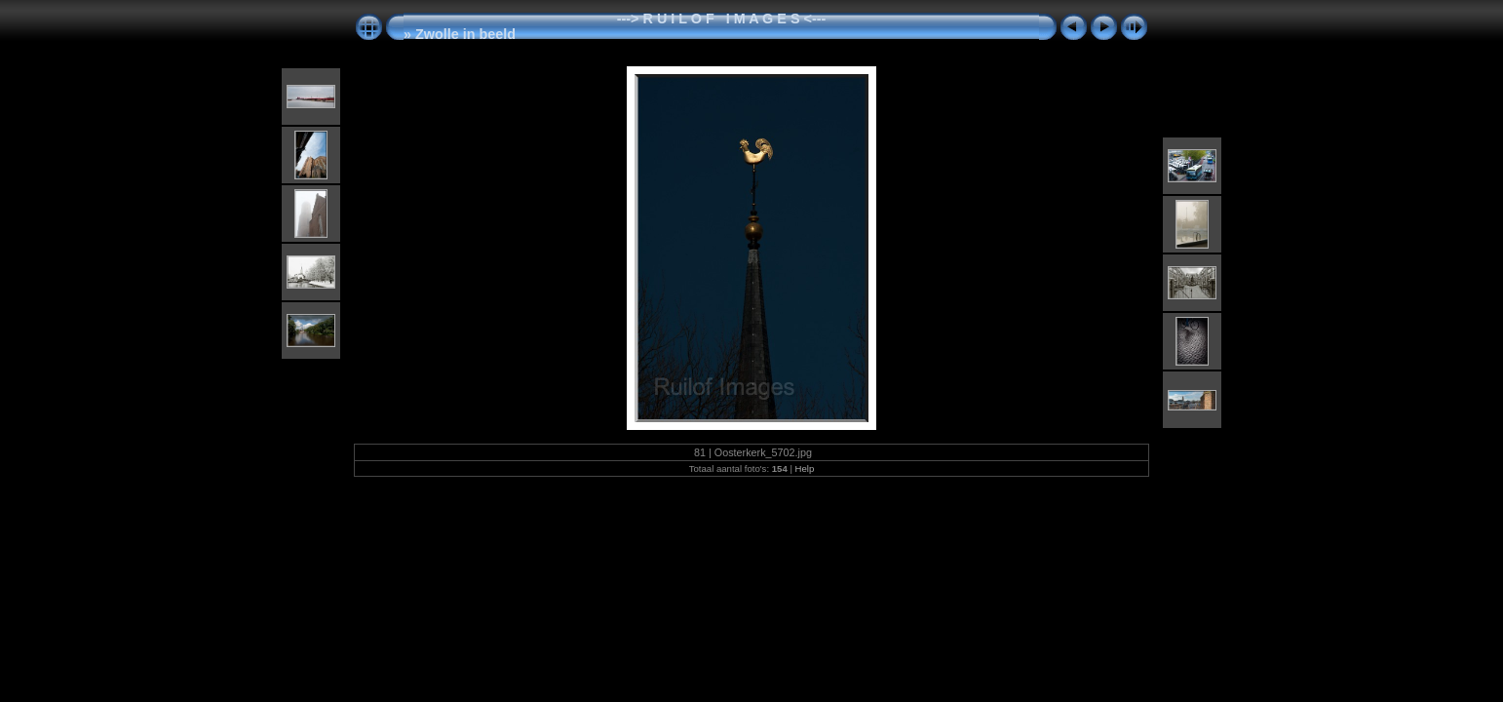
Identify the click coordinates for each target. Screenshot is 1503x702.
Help (805, 468)
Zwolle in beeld (465, 34)
